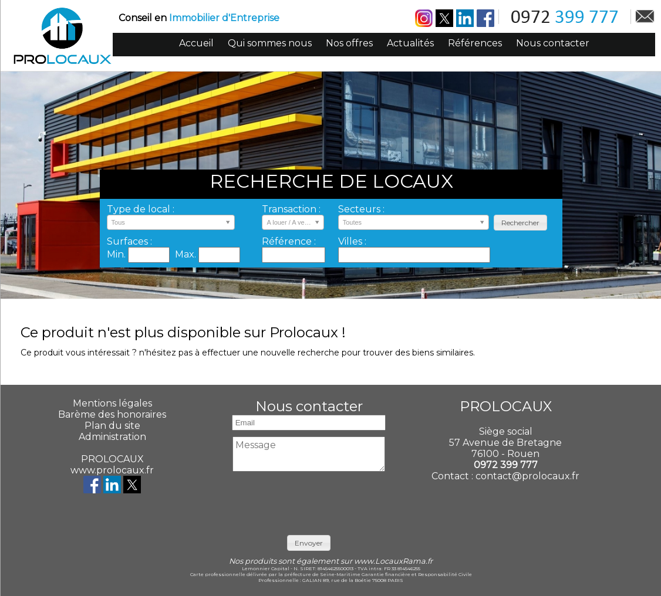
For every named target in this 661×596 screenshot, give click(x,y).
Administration (112, 436)
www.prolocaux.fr (112, 470)
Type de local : (140, 209)
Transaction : (291, 209)
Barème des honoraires (112, 414)
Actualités (410, 43)
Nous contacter (552, 43)
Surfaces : (129, 241)
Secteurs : (361, 209)
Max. (186, 254)
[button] (520, 223)
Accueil (196, 43)
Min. (117, 254)
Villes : (352, 241)
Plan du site (112, 425)
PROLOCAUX (112, 459)
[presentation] (319, 500)
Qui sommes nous (270, 43)
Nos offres (349, 43)
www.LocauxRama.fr (393, 561)
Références (475, 43)
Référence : (289, 241)
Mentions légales (112, 403)
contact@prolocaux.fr (527, 476)
